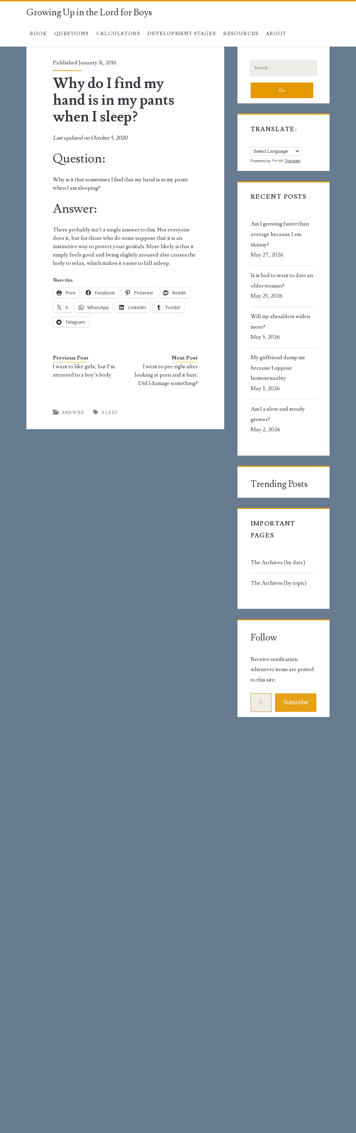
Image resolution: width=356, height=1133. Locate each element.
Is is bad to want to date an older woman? (282, 280)
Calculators (118, 34)
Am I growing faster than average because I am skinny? (280, 234)
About (276, 34)
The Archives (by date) (278, 562)
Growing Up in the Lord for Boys (89, 12)
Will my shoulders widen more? (280, 321)
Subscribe (295, 702)
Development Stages (181, 34)
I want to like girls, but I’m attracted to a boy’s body (84, 370)
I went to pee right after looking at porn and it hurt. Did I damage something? (166, 375)
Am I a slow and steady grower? (278, 414)
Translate (286, 161)
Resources (241, 34)
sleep (110, 413)
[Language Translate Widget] (275, 151)
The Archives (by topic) (279, 583)
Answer (73, 413)
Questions (71, 34)
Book (38, 34)
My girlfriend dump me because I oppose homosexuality (278, 367)
